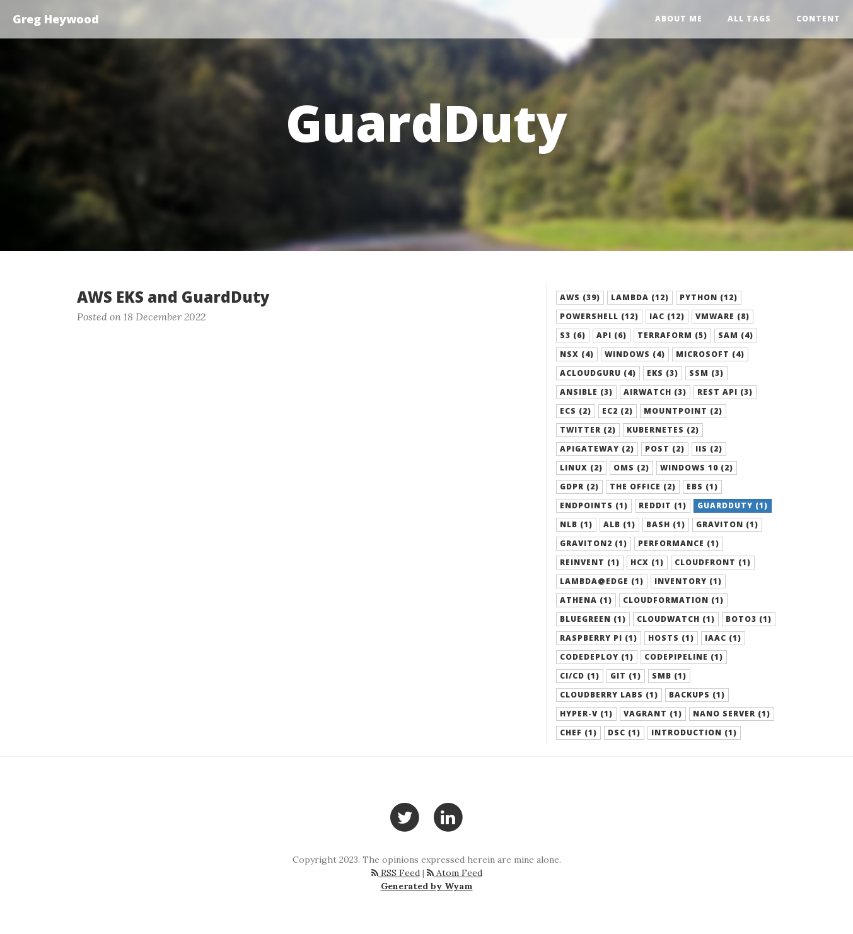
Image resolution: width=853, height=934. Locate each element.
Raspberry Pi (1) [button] (598, 638)
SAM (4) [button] (735, 335)
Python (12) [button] (709, 297)
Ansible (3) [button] (586, 392)
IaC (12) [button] (667, 316)
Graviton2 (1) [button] (593, 543)
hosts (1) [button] (671, 638)
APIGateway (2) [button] (597, 448)
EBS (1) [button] (702, 486)
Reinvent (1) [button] (590, 562)
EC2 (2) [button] (617, 411)
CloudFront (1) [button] (713, 562)
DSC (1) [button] (624, 732)
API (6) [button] (611, 335)
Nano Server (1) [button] (731, 713)
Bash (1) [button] (665, 524)
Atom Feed (454, 873)
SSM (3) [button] (706, 373)
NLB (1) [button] (576, 524)
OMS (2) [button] (631, 467)
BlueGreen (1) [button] (593, 619)
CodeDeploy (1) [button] (597, 656)
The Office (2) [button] (643, 486)
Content (818, 18)
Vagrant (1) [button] (653, 713)
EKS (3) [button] (662, 373)
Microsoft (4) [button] (710, 354)
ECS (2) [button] (575, 411)
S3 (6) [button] (573, 335)
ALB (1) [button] (619, 524)
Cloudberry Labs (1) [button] (609, 694)
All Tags (749, 18)
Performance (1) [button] (678, 543)
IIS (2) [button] (708, 448)
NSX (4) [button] (577, 354)
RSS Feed (395, 873)
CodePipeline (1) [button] (683, 656)
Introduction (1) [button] (694, 732)
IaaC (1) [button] (723, 638)
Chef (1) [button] (578, 732)
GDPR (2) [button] (579, 486)
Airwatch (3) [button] (655, 392)
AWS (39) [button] (580, 297)
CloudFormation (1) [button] (673, 600)
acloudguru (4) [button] (598, 373)
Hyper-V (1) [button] (586, 713)
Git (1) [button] (625, 675)
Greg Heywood (56, 18)
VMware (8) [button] (722, 316)
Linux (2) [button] (581, 467)
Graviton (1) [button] (727, 524)
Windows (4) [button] (635, 354)
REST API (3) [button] (725, 392)
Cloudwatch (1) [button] (676, 619)
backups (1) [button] (697, 694)
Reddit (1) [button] (663, 505)
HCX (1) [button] (647, 562)
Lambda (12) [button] (640, 297)
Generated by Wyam (427, 886)
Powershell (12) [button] (599, 316)
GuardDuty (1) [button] (732, 505)
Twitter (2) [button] (588, 429)
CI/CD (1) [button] (580, 675)
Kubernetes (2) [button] (663, 429)
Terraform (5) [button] (672, 335)
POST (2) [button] (665, 448)
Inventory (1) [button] (688, 581)
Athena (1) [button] (586, 600)
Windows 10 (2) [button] (696, 467)
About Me (678, 18)
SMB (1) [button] (669, 675)
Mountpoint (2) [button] (683, 411)
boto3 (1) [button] (749, 619)
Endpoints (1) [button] (594, 505)
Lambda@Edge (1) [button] (602, 581)
